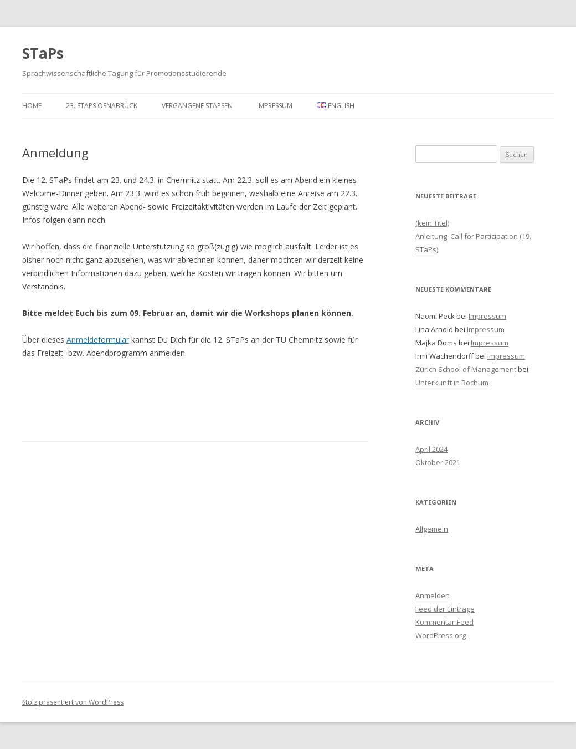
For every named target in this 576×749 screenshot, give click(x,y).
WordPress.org (440, 635)
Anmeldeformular (97, 339)
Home (32, 105)
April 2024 (431, 449)
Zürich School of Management (465, 369)
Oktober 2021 (437, 462)
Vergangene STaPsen (197, 105)
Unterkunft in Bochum (451, 383)
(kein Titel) (432, 223)
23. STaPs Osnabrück (101, 105)
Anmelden (432, 595)
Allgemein (431, 529)
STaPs (43, 53)
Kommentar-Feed (444, 622)
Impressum (274, 105)
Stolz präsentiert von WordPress (73, 702)
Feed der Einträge (445, 609)
